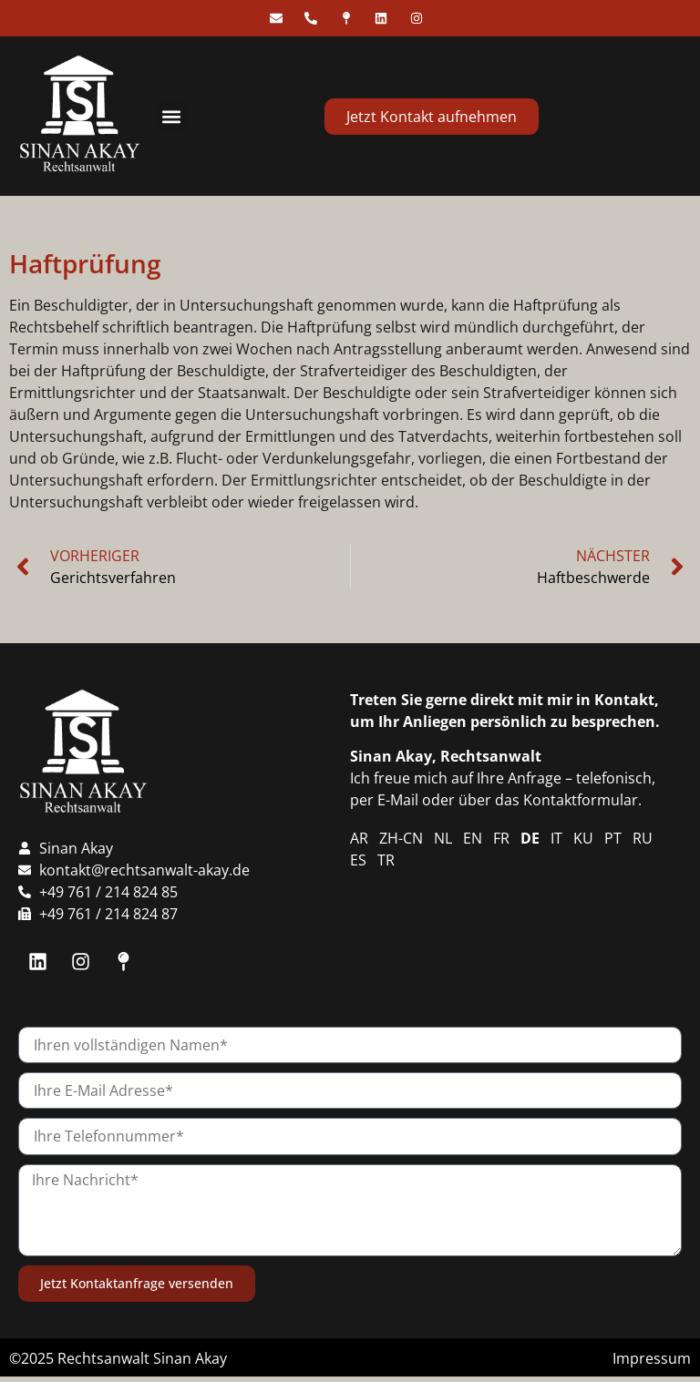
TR (386, 860)
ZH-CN (401, 838)
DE (530, 838)
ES (358, 860)
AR (359, 838)
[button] (172, 116)
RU (643, 838)
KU (583, 838)
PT (613, 838)
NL (443, 838)
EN (472, 838)
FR (501, 838)
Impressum (651, 1358)
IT (556, 838)
